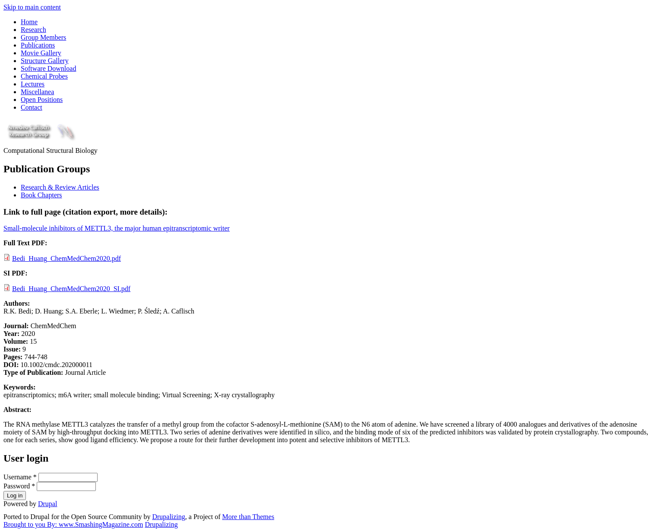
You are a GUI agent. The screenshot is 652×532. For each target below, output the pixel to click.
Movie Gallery (41, 53)
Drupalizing (168, 516)
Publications (38, 45)
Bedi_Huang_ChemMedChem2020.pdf (66, 258)
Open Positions (42, 99)
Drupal (47, 503)
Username (20, 477)
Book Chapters (41, 195)
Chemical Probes (44, 76)
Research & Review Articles (60, 187)
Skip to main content (32, 7)
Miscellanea (37, 91)
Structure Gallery (45, 60)
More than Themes (248, 516)
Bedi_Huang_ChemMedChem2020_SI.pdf (71, 288)
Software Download (48, 68)
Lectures (32, 84)
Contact (31, 107)
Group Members (43, 37)
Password (19, 486)
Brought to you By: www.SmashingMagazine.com (73, 524)
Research (33, 29)
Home (29, 21)
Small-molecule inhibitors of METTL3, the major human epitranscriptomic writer (116, 228)
